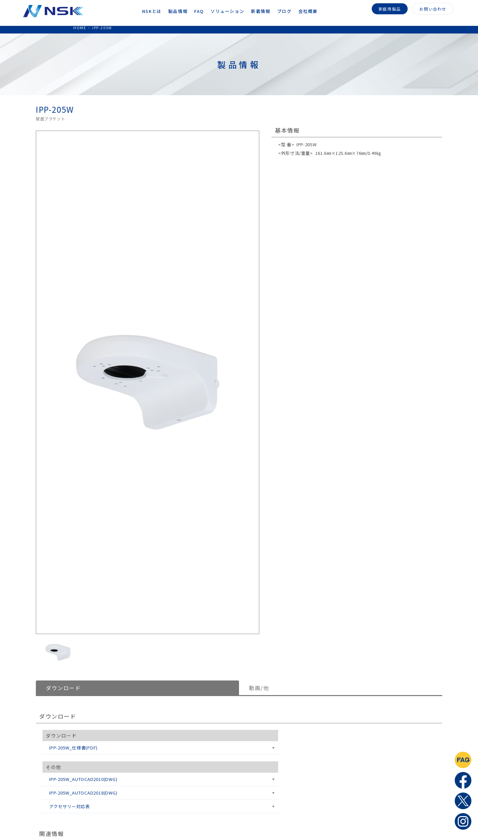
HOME (79, 27)
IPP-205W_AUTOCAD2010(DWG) (83, 779)
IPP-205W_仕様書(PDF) (73, 747)
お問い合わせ (432, 8)
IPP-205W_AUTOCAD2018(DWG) (83, 793)
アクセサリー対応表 (69, 806)
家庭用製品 (389, 8)
